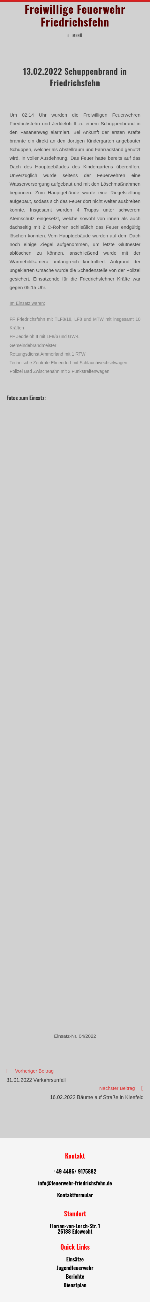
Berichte (75, 1276)
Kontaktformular (75, 1195)
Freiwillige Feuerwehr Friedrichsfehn (75, 15)
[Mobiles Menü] (74, 35)
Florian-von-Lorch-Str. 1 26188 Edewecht (75, 1228)
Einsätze (75, 1259)
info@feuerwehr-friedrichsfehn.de (75, 1183)
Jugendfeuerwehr (74, 1268)
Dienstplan (75, 1285)
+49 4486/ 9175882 (75, 1171)
